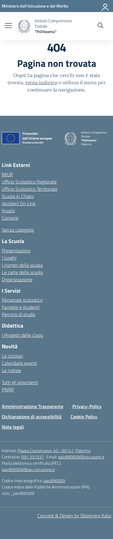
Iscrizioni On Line (19, 203)
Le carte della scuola (22, 272)
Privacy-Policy (87, 406)
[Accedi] (105, 6)
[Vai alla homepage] (24, 26)
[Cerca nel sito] (100, 26)
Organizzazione (17, 279)
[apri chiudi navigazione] (8, 26)
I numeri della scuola (22, 265)
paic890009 (54, 480)
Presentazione (16, 250)
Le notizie (11, 370)
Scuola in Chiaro (18, 196)
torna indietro (41, 82)
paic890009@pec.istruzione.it (28, 469)
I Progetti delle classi (22, 335)
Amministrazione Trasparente (32, 406)
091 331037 (32, 457)
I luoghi (9, 257)
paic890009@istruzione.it (81, 457)
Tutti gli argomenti (20, 382)
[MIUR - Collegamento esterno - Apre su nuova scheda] (35, 6)
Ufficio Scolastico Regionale (29, 181)
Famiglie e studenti (20, 307)
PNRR (8, 389)
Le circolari (12, 355)
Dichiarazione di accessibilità (31, 416)
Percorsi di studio (18, 314)
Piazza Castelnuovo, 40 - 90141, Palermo (54, 450)
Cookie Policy (84, 416)
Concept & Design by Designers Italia (74, 515)
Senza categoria (18, 229)
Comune (10, 217)
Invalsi (8, 210)
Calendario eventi (19, 363)
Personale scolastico (22, 299)
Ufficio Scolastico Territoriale (30, 188)
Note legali (13, 426)
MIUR (7, 174)
